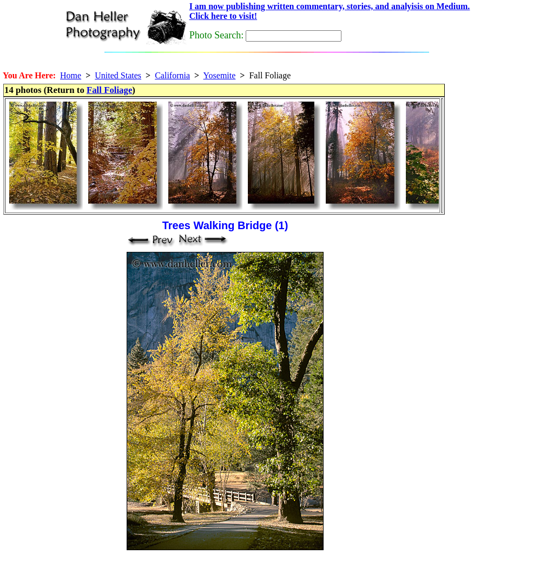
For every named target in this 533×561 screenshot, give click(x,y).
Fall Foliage (109, 90)
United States (118, 75)
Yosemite (219, 75)
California (172, 75)
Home (70, 75)
